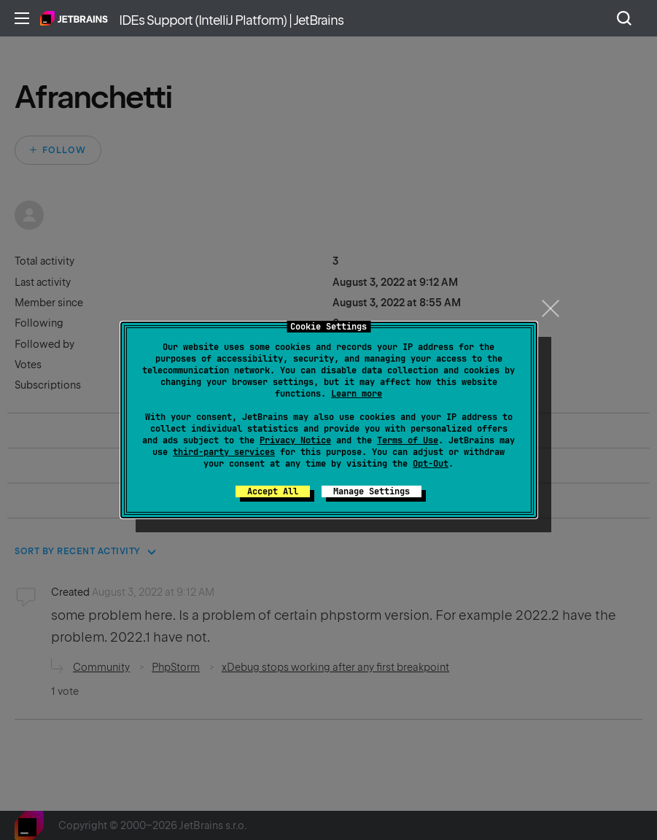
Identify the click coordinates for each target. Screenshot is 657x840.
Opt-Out (430, 464)
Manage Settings (371, 491)
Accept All (272, 491)
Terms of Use (407, 440)
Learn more (356, 394)
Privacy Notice (295, 440)
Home (74, 18)
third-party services (224, 452)
